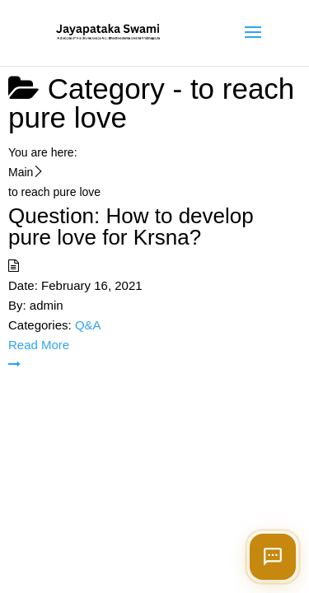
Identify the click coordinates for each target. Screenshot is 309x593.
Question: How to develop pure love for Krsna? (131, 226)
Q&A (88, 325)
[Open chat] (273, 557)
